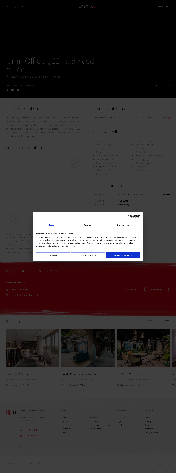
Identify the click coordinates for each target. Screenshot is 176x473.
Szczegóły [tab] (87, 225)
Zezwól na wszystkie (123, 255)
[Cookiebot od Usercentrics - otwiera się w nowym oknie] (129, 216)
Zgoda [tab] (51, 225)
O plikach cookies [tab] (124, 225)
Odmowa (53, 255)
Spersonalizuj (88, 255)
